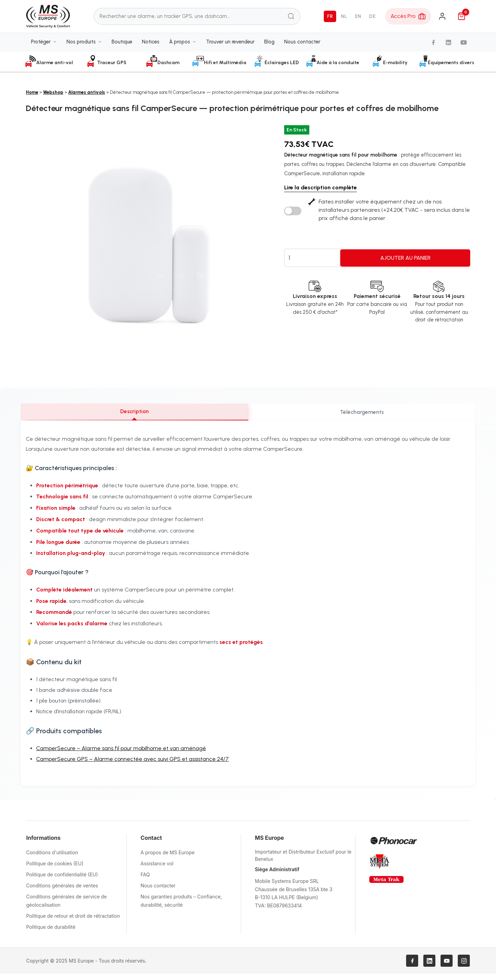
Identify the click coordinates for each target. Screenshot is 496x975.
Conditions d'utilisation (52, 854)
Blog (269, 44)
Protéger (44, 44)
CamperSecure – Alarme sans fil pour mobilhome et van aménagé (121, 749)
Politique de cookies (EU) (54, 865)
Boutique (122, 44)
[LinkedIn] (448, 45)
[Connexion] (442, 17)
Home (32, 92)
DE (372, 17)
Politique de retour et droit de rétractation (73, 917)
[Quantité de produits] (312, 258)
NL (344, 17)
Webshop (53, 92)
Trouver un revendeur (230, 44)
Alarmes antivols (86, 92)
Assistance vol (157, 865)
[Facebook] (433, 45)
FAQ (145, 876)
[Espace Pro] (408, 17)
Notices (150, 44)
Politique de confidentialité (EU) (62, 876)
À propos (182, 44)
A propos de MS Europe (168, 854)
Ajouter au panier (405, 258)
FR (330, 17)
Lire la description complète (320, 187)
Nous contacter (302, 44)
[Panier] (461, 17)
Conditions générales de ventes (62, 887)
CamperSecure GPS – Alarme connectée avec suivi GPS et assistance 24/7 (132, 760)
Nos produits (84, 44)
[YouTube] (463, 45)
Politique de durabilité (50, 928)
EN (358, 17)
